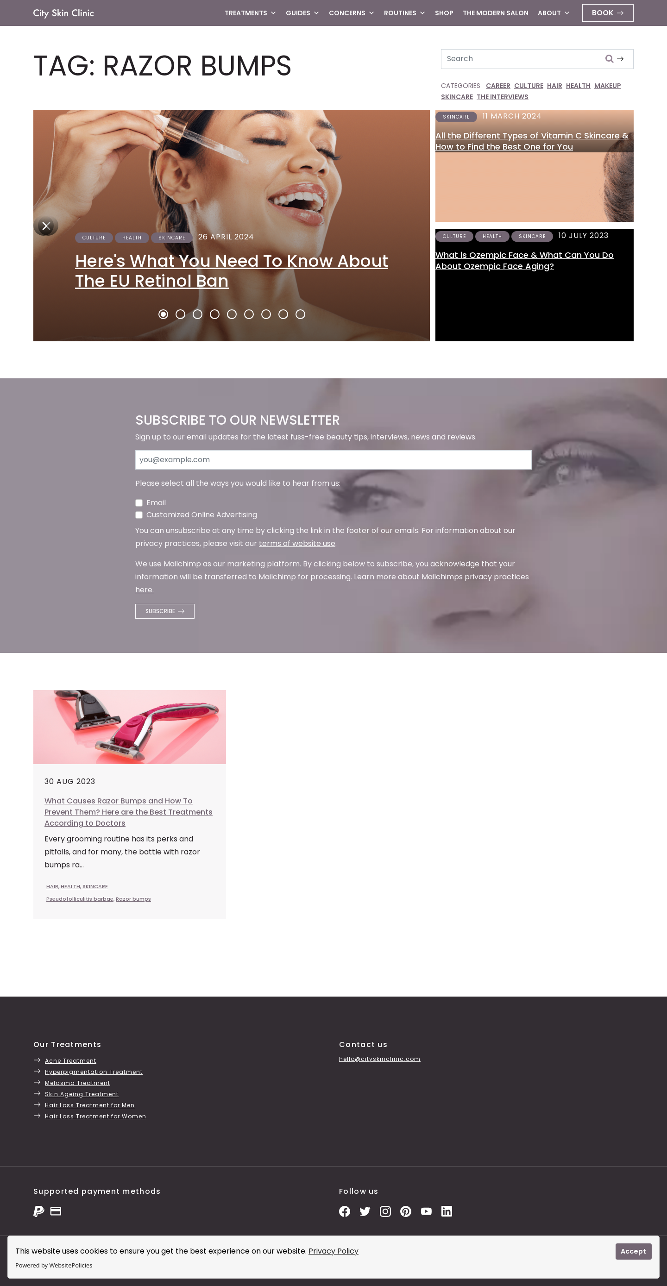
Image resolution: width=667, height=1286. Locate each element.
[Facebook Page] (344, 1210)
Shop (444, 13)
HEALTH (578, 85)
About (554, 13)
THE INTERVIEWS (503, 96)
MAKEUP (607, 85)
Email (156, 502)
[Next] (43, 225)
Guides (303, 13)
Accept (633, 1251)
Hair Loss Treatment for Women (95, 1116)
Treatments (251, 13)
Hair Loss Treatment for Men (90, 1105)
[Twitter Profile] (365, 1210)
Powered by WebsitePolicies (53, 1265)
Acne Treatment (70, 1061)
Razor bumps (133, 899)
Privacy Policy (333, 1251)
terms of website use (297, 543)
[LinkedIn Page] (446, 1210)
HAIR (554, 85)
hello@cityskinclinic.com (380, 1059)
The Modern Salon (496, 13)
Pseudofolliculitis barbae (79, 899)
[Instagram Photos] (385, 1210)
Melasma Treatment (77, 1083)
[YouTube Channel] (426, 1210)
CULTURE (528, 85)
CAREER (498, 85)
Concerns (352, 13)
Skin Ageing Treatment (82, 1094)
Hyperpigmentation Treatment (94, 1072)
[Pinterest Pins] (405, 1210)
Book (603, 12)
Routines (405, 13)
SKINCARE (457, 96)
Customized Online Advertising (201, 514)
